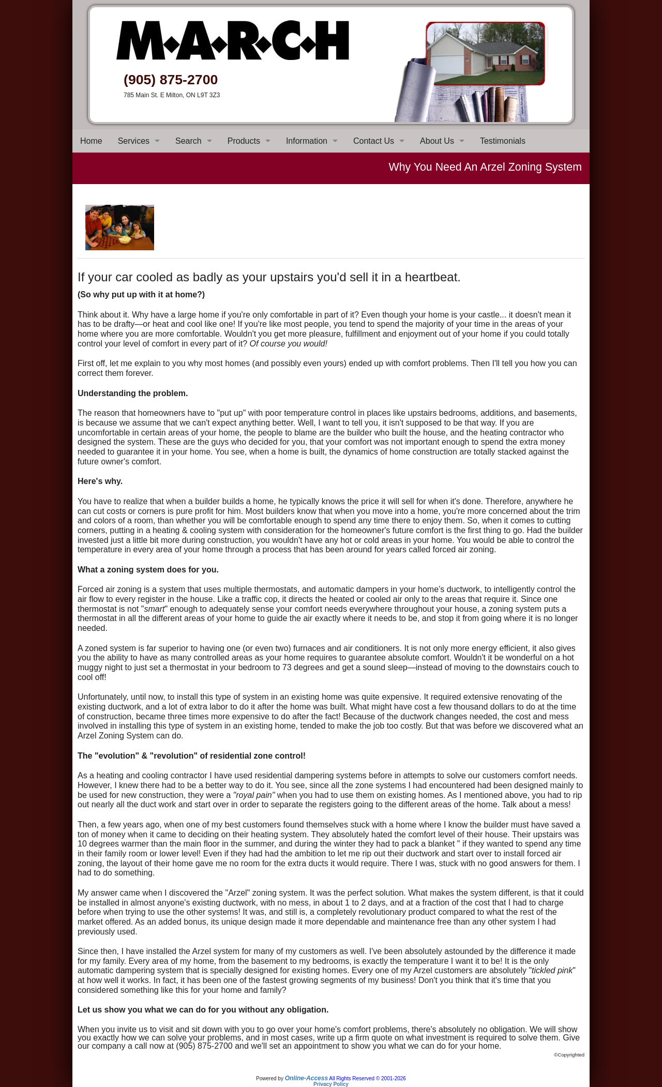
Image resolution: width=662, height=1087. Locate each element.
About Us (437, 141)
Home (91, 141)
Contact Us (373, 141)
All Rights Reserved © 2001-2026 (367, 1078)
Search (188, 141)
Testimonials (502, 141)
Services (133, 141)
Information (306, 141)
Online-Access (306, 1078)
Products (244, 141)
